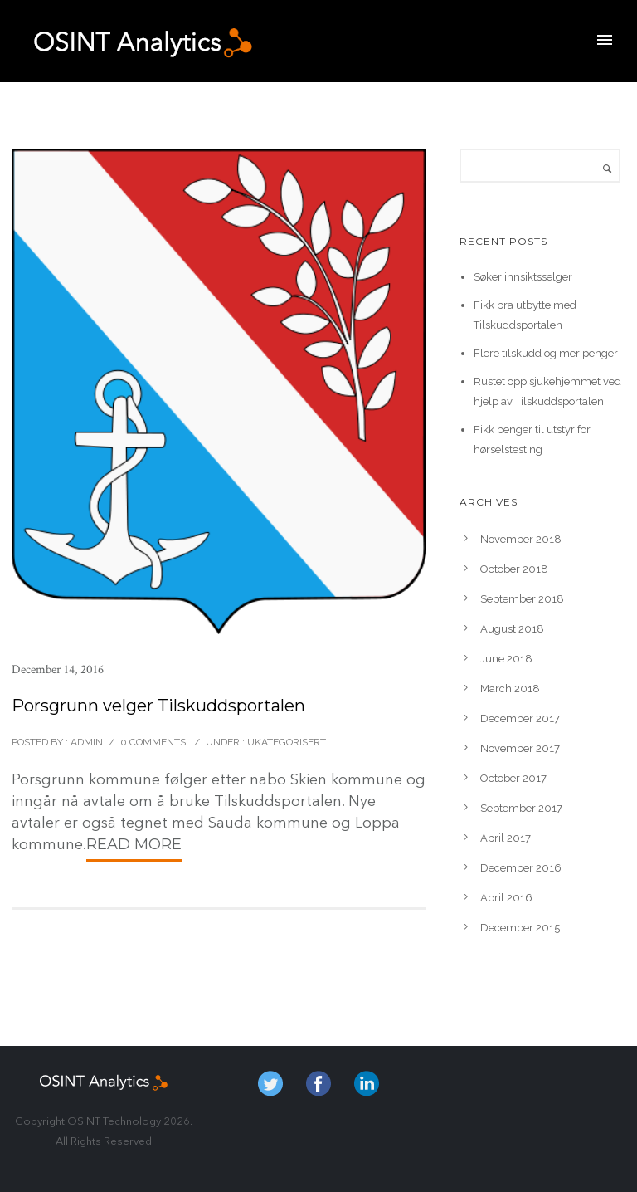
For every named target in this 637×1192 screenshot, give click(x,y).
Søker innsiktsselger (523, 277)
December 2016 (521, 868)
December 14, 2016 (58, 669)
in (366, 1083)
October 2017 (513, 778)
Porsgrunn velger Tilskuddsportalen (158, 706)
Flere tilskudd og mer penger (546, 353)
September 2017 (521, 808)
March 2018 (510, 688)
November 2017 (520, 748)
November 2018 (521, 539)
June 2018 (506, 658)
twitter (270, 1083)
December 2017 (520, 718)
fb (318, 1083)
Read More (134, 844)
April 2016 (506, 898)
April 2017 (505, 838)
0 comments (153, 742)
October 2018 (514, 569)
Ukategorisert (285, 742)
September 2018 (522, 599)
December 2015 (520, 927)
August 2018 (512, 629)
